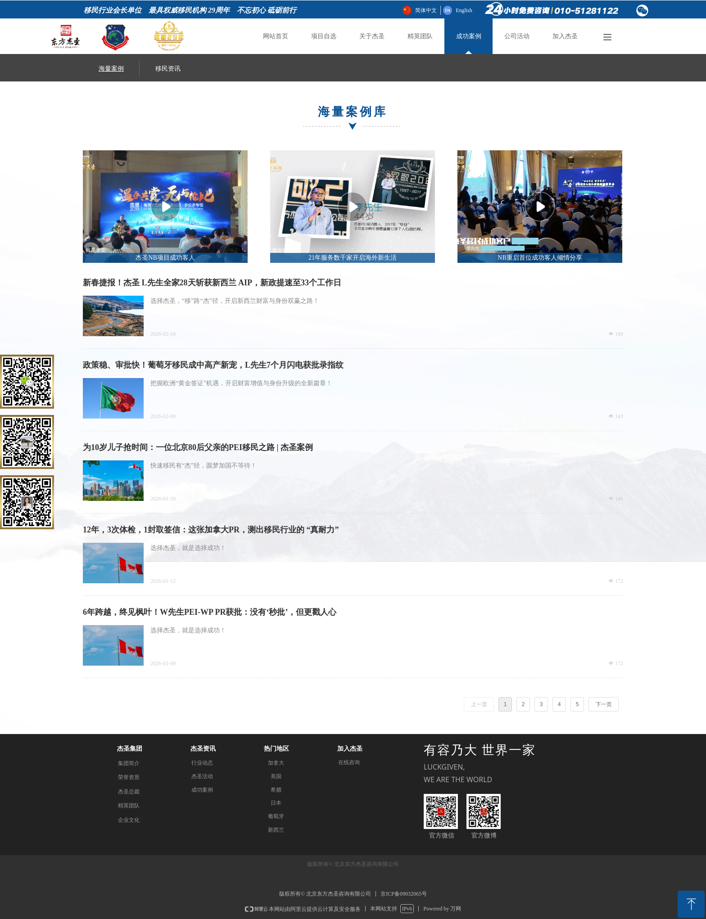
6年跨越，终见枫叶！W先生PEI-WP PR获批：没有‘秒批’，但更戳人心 (209, 612)
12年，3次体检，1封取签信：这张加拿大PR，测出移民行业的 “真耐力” (211, 529)
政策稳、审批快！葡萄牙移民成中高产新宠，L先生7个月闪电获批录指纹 (213, 364)
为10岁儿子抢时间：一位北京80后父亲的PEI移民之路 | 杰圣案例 (198, 447)
